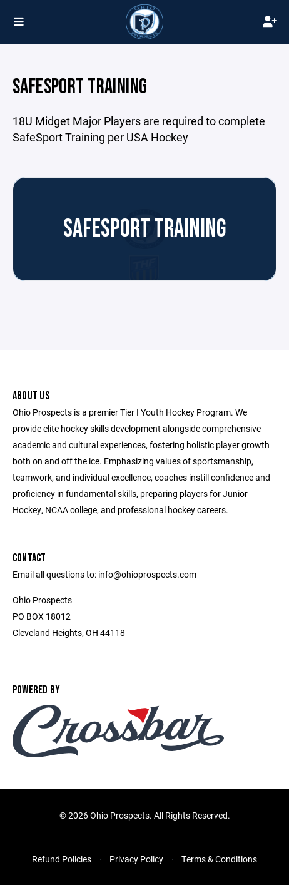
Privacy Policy (136, 859)
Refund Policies (61, 859)
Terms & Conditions (219, 859)
